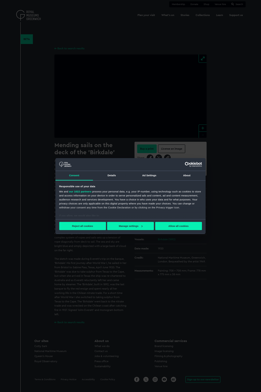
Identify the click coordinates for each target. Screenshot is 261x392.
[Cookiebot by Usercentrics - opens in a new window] (187, 164)
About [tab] (187, 175)
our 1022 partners (80, 191)
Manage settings (131, 226)
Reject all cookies (82, 226)
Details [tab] (112, 175)
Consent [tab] (74, 175)
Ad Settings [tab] (149, 175)
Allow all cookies (178, 226)
